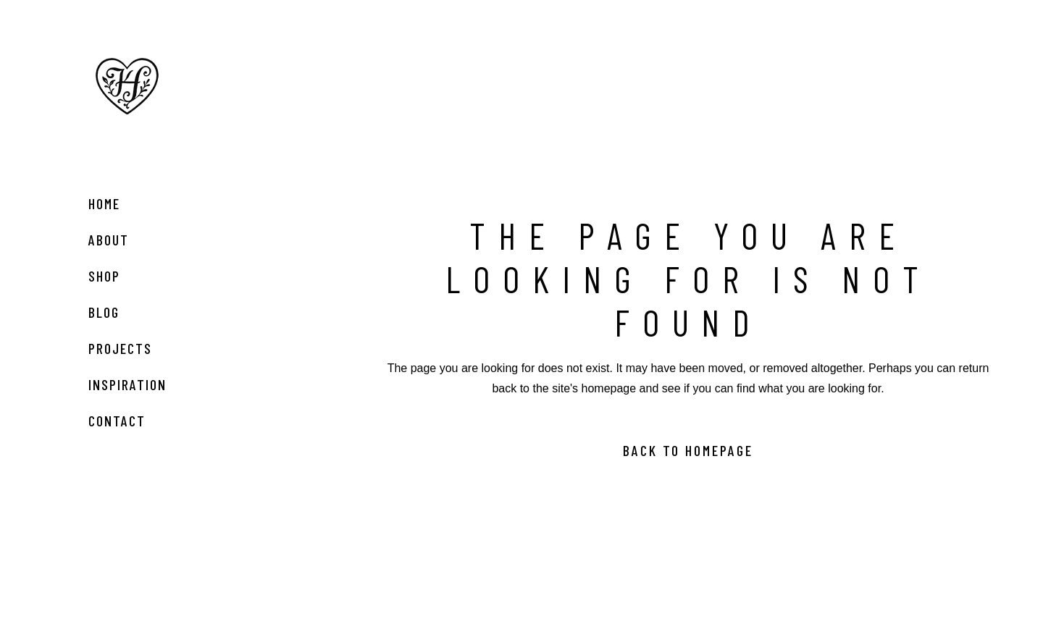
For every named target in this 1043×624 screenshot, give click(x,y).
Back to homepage (688, 450)
